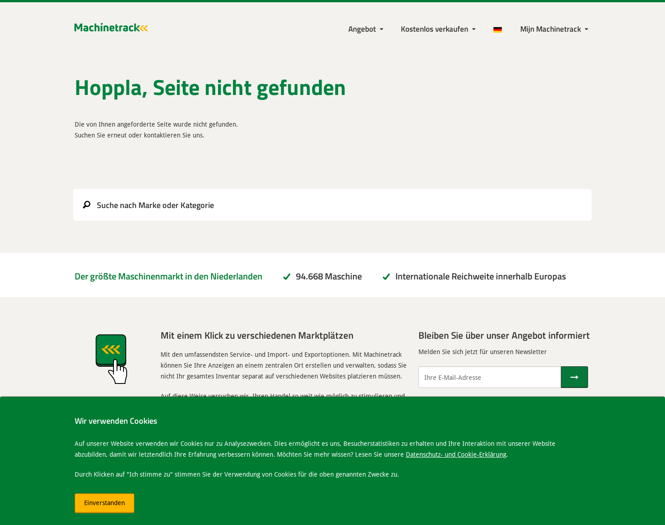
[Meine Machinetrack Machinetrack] (555, 29)
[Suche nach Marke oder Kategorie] (332, 205)
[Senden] (574, 377)
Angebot (362, 29)
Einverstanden (104, 502)
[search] (332, 205)
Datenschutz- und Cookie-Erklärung (456, 454)
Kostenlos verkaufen (434, 29)
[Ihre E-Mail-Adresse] (489, 377)
